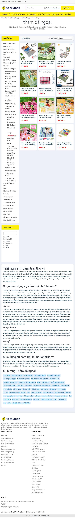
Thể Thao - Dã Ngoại (13, 18)
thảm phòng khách (9, 396)
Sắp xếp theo (53, 38)
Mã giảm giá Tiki (6, 457)
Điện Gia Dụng (31, 14)
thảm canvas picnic (9, 385)
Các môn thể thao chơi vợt (10, 72)
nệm (38, 382)
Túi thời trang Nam (9, 202)
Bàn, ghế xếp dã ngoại (11, 154)
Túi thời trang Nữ (8, 205)
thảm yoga (7, 375)
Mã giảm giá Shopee (7, 462)
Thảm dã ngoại (11, 135)
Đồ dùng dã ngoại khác (10, 164)
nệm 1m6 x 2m (54, 379)
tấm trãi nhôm (16, 403)
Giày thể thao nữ (10, 103)
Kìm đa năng (11, 122)
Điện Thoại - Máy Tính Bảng (61, 14)
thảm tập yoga (65, 385)
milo (28, 392)
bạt (70, 396)
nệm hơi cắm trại (47, 396)
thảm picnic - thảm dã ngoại (41, 385)
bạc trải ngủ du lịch (40, 375)
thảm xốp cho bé (48, 392)
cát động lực (17, 389)
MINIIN (6, 241)
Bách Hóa (6, 194)
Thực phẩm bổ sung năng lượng (10, 179)
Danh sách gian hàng (7, 452)
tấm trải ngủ (26, 389)
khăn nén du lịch (28, 396)
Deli (5, 245)
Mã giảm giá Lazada (7, 460)
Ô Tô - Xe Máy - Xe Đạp (8, 184)
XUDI (6, 237)
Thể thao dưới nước (9, 174)
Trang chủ (4, 1)
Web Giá (36, 512)
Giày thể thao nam (10, 96)
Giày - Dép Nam (8, 208)
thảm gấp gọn (28, 375)
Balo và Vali (6, 214)
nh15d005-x (26, 403)
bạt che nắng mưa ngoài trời (39, 379)
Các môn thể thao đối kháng (10, 82)
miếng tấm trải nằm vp (61, 396)
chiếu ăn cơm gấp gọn (57, 382)
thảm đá (68, 392)
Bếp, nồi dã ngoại (10, 159)
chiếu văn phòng (37, 392)
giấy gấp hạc (62, 399)
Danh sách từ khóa (7, 454)
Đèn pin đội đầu (10, 139)
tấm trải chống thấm (23, 379)
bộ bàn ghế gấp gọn (10, 379)
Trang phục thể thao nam (9, 100)
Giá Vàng (30, 512)
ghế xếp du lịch (59, 392)
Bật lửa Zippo (11, 125)
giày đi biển (55, 385)
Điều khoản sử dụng (7, 441)
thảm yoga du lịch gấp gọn (17, 392)
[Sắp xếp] (65, 38)
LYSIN (6, 248)
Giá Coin (41, 512)
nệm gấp (19, 396)
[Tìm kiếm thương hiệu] (35, 8)
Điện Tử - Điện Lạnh (18, 14)
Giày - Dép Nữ (7, 211)
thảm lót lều (7, 403)
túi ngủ (6, 392)
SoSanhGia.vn (36, 515)
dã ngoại (37, 396)
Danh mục (11, 1)
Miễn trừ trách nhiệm (7, 443)
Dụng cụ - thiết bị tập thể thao (10, 92)
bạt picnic (36, 399)
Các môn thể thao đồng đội (10, 77)
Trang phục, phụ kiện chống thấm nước (12, 148)
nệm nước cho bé (17, 375)
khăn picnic (28, 385)
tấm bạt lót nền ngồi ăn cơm (27, 382)
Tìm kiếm (67, 8)
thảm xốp (15, 399)
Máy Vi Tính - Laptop (9, 60)
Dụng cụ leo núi (10, 111)
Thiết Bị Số (6, 57)
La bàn (9, 143)
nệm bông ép (62, 389)
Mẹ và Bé (6, 66)
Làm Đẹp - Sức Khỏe (9, 191)
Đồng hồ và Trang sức (10, 217)
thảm (55, 399)
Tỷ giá (13, 512)
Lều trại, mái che (11, 129)
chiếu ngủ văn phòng (53, 375)
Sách (4, 188)
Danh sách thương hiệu (8, 449)
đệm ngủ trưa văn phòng (48, 389)
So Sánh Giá (45, 515)
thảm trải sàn (8, 389)
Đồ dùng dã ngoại (25, 18)
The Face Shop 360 (21, 512)
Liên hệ (24, 1)
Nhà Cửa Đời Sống (44, 14)
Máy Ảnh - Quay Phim (9, 63)
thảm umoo (7, 399)
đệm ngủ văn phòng (26, 399)
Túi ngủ (9, 133)
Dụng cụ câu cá (10, 168)
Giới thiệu (18, 1)
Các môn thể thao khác (10, 87)
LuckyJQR (7, 239)
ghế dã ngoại (35, 389)
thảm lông (20, 385)
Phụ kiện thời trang (9, 220)
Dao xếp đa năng (10, 118)
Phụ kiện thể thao (10, 170)
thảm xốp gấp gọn (46, 399)
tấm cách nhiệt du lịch (10, 382)
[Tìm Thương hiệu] (10, 233)
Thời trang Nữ (7, 200)
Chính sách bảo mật (7, 438)
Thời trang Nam (8, 197)
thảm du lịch (45, 382)
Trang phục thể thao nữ (9, 107)
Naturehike (7, 243)
